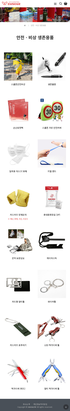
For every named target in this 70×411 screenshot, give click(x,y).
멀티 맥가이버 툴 (51, 388)
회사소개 (26, 404)
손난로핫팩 (18, 127)
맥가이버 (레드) (18, 388)
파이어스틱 (52, 258)
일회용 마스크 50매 (18, 171)
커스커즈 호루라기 (18, 345)
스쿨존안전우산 (18, 84)
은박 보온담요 (18, 258)
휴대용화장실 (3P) (52, 214)
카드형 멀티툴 (18, 301)
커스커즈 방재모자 (18, 214)
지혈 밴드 (52, 171)
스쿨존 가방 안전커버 (51, 127)
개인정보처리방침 (40, 404)
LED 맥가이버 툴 (51, 345)
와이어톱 (52, 301)
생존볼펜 (52, 84)
